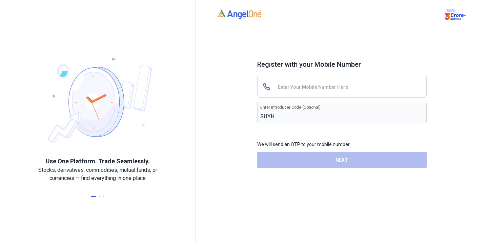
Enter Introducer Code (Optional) (290, 107)
